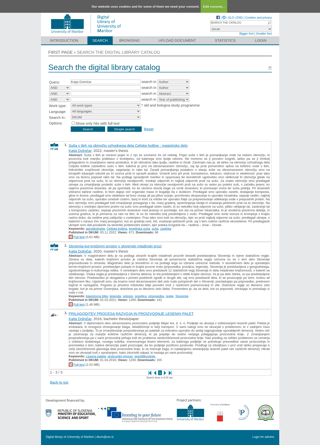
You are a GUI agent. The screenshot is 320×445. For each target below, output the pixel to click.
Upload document (177, 40)
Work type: (58, 106)
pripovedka (156, 296)
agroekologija (95, 228)
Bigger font (246, 33)
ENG (240, 17)
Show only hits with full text (98, 123)
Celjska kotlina (117, 228)
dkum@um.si (104, 437)
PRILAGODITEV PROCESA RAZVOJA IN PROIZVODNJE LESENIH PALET (131, 313)
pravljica (141, 296)
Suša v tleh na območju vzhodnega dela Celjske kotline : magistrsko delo (128, 145)
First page (60, 52)
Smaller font (264, 33)
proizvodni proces (120, 356)
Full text (79, 237)
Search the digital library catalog (118, 52)
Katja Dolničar (80, 150)
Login (260, 40)
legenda (115, 296)
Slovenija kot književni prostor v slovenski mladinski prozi (115, 246)
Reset (148, 129)
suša (155, 228)
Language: (58, 111)
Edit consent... (214, 6)
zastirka (165, 228)
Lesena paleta (96, 356)
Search (100, 40)
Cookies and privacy (258, 17)
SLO (231, 17)
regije (170, 296)
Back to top (59, 382)
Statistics (225, 40)
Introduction (64, 40)
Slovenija (181, 296)
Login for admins (263, 437)
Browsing (129, 40)
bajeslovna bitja (97, 296)
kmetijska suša (139, 228)
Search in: (57, 117)
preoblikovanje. (145, 356)
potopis (128, 296)
